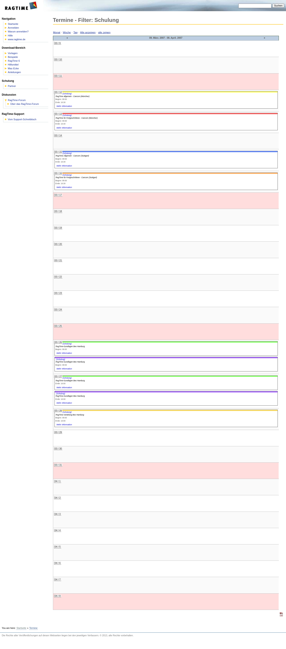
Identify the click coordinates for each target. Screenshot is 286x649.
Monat (56, 32)
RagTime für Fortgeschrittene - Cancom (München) (77, 118)
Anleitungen (14, 72)
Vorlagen (13, 53)
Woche (67, 32)
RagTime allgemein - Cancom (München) (72, 96)
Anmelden (13, 28)
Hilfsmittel (13, 64)
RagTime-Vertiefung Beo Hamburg (70, 415)
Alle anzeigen (88, 32)
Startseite (13, 24)
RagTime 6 (14, 61)
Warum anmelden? (18, 31)
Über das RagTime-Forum (24, 104)
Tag (75, 32)
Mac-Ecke (13, 68)
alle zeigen (104, 32)
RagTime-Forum (17, 100)
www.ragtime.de (16, 39)
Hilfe (10, 35)
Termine (33, 628)
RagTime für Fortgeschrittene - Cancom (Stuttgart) (76, 177)
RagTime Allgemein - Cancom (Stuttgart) (72, 156)
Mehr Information (64, 106)
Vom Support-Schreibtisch (22, 119)
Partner (12, 86)
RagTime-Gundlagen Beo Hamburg (70, 346)
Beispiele (13, 57)
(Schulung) (67, 94)
